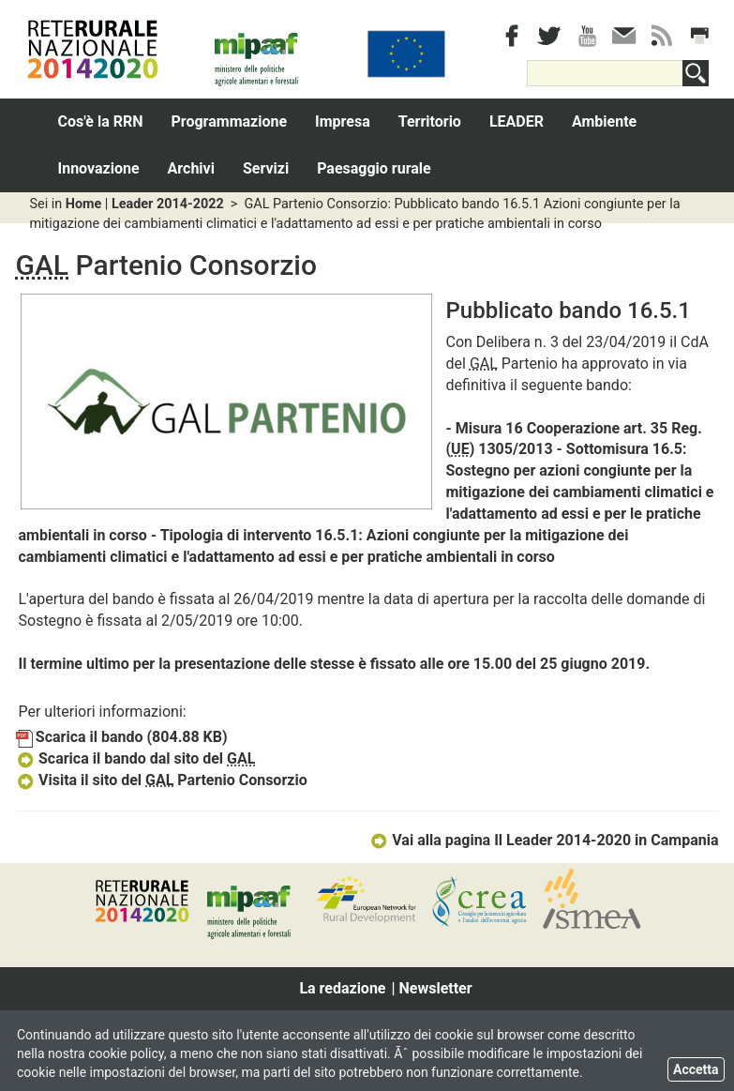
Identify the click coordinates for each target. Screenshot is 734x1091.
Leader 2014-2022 (168, 204)
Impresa (342, 121)
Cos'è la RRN (100, 121)
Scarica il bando (122, 737)
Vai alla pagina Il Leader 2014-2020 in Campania (544, 840)
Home (84, 204)
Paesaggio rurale (374, 168)
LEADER (516, 121)
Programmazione (230, 121)
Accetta (696, 1069)
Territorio (429, 121)
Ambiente (604, 121)
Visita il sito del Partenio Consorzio (161, 780)
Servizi (266, 168)
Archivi (191, 168)
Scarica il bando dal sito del (136, 758)
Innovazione (99, 168)
